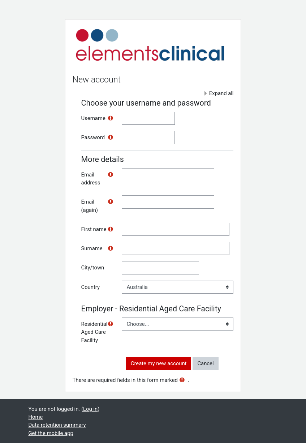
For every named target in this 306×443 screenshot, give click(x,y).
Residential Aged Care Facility (94, 332)
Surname (92, 248)
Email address (90, 178)
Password (93, 137)
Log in (90, 409)
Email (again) (89, 206)
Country (90, 287)
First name (94, 229)
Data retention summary (57, 425)
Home (36, 417)
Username (93, 118)
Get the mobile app (51, 433)
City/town (92, 267)
